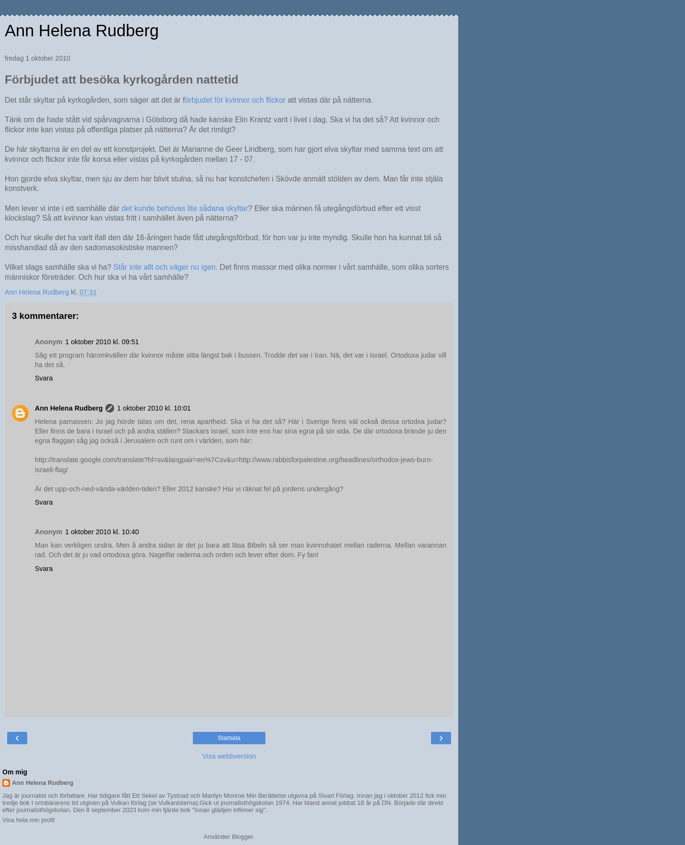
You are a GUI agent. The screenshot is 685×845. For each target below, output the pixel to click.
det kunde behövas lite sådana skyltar (185, 208)
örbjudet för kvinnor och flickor (235, 100)
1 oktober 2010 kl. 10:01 (153, 408)
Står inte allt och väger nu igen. (166, 267)
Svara (44, 378)
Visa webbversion (229, 756)
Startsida (229, 738)
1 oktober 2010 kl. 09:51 (102, 342)
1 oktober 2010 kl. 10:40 (102, 532)
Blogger (242, 836)
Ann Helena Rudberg (82, 30)
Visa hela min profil (28, 820)
